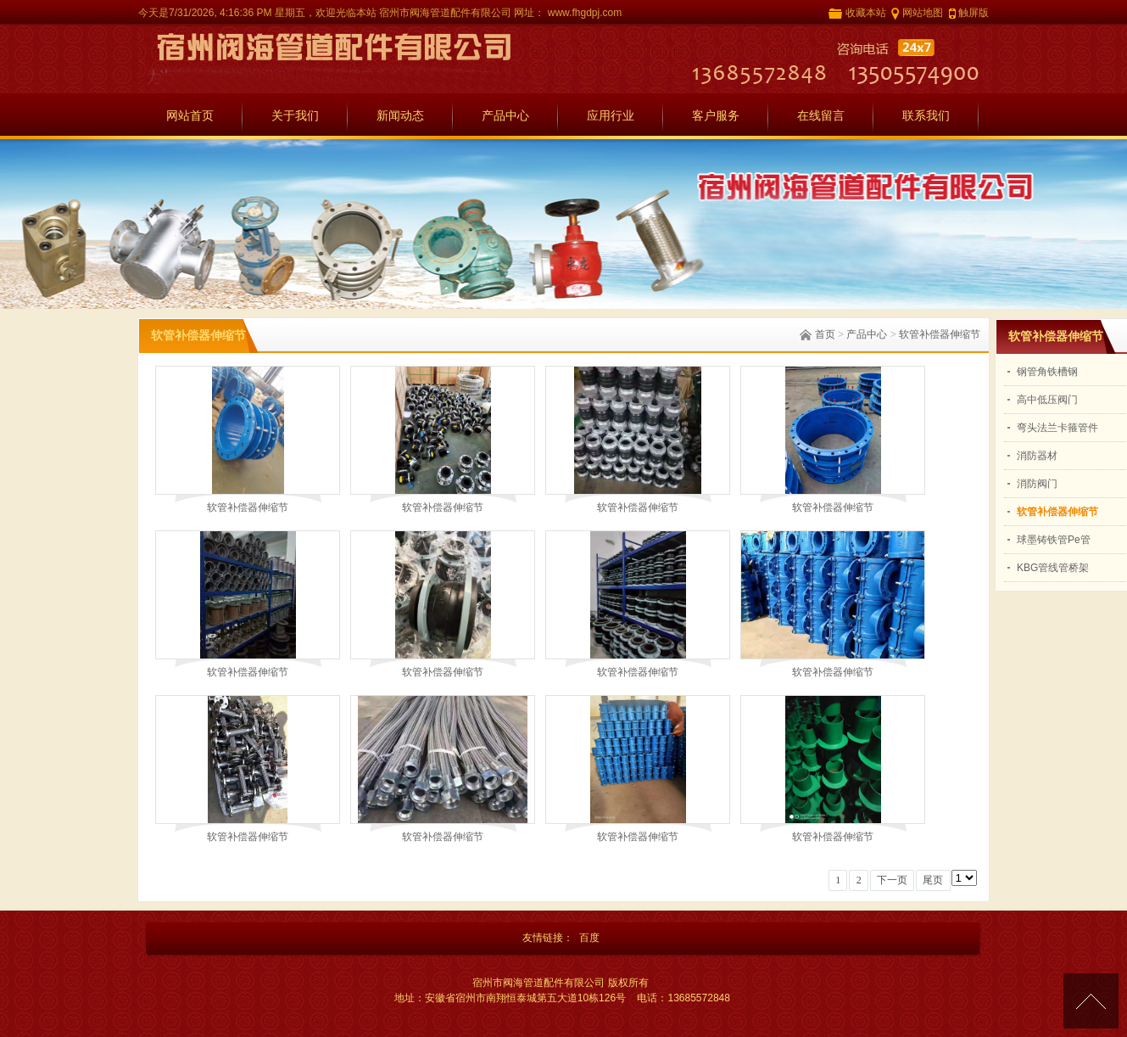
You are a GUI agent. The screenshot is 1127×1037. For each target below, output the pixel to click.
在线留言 (821, 115)
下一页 (892, 880)
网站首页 (190, 115)
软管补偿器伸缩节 (939, 334)
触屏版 (973, 13)
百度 (589, 938)
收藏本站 (865, 13)
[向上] (1091, 1001)
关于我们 (295, 115)
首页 (825, 334)
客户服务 (715, 115)
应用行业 (610, 115)
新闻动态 (400, 115)
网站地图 (922, 13)
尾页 (933, 880)
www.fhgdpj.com (583, 13)
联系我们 (926, 115)
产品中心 (505, 115)
